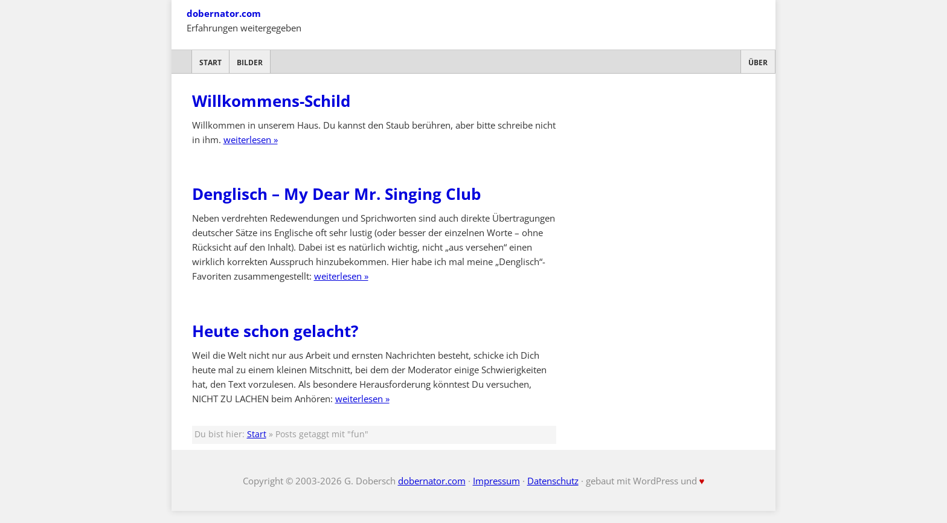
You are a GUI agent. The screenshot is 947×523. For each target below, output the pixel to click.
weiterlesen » (250, 139)
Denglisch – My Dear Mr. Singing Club (336, 194)
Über (758, 62)
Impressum (496, 481)
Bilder (250, 62)
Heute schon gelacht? (275, 331)
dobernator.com (224, 13)
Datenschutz (553, 481)
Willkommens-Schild (271, 101)
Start (210, 62)
